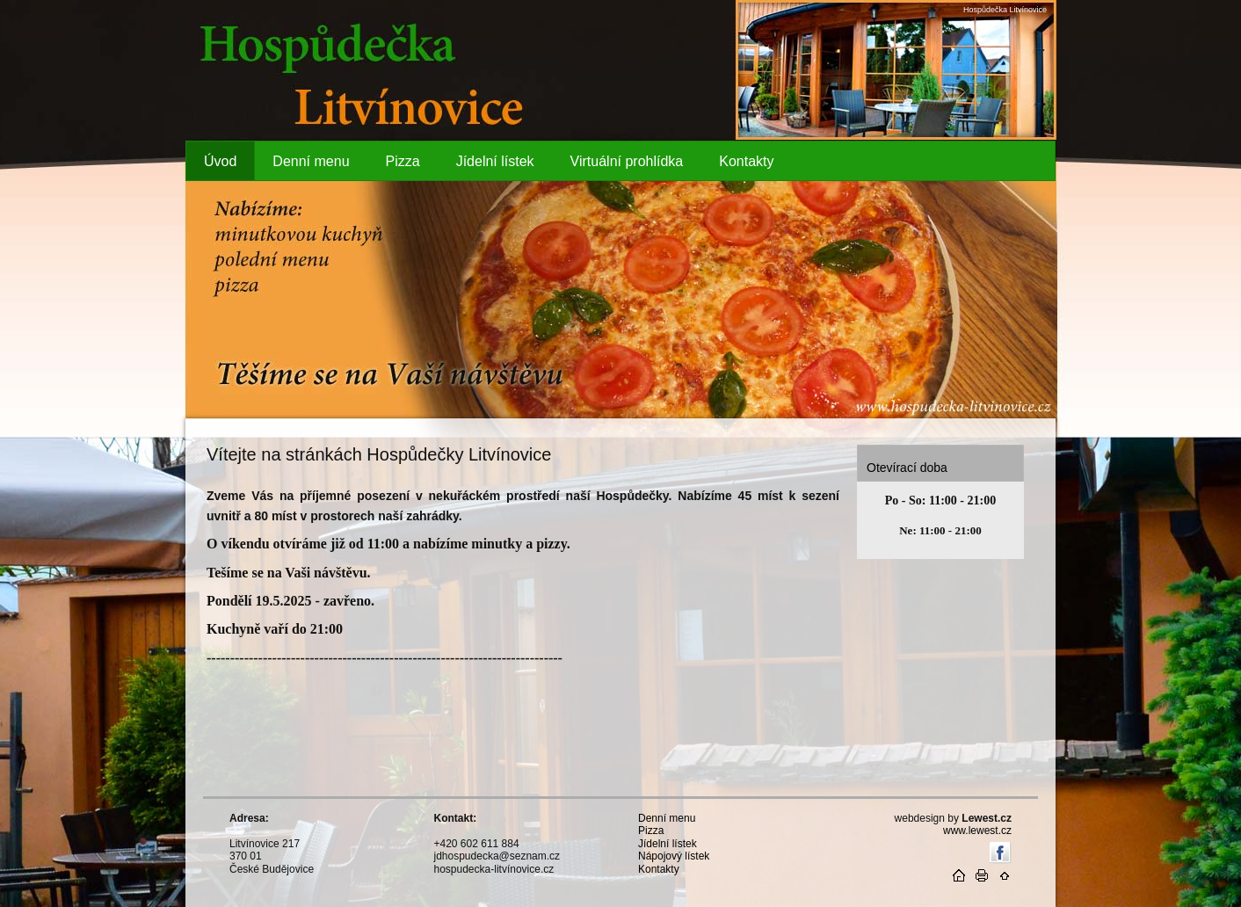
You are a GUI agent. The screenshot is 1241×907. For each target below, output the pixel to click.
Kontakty (658, 869)
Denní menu (666, 818)
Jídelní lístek (667, 844)
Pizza (651, 830)
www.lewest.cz (977, 830)
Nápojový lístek (673, 856)
